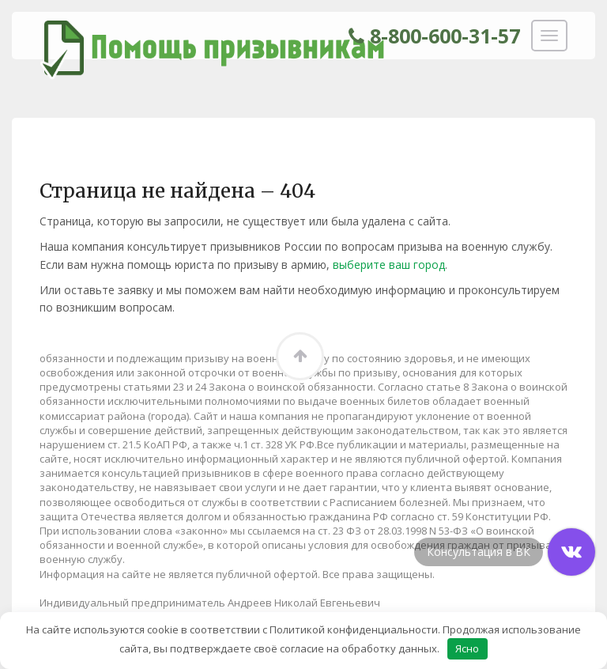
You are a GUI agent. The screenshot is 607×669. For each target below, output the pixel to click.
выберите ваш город (389, 264)
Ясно (467, 648)
